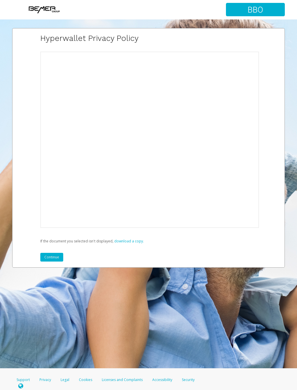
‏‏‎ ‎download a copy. (128, 241)
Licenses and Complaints (123, 379)
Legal (65, 379)
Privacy (45, 379)
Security (188, 379)
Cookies (85, 379)
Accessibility (162, 379)
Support (23, 379)
